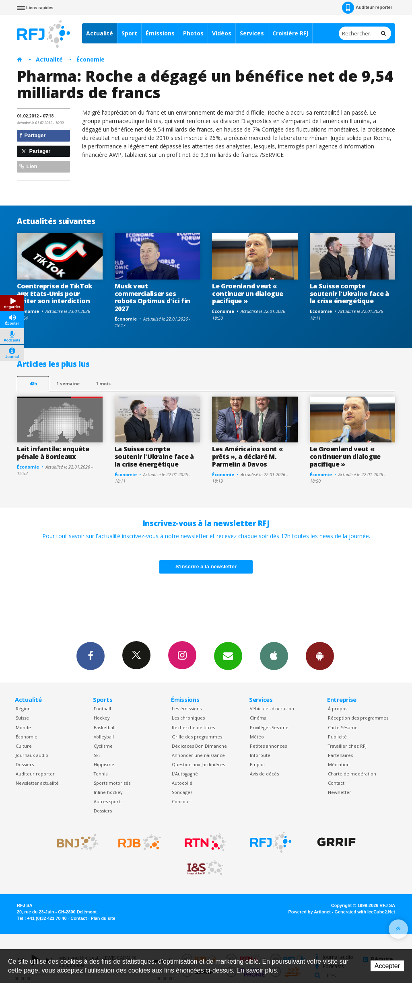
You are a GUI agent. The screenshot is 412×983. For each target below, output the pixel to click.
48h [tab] (33, 383)
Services (252, 33)
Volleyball (104, 736)
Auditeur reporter (35, 773)
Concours (182, 801)
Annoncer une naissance (198, 755)
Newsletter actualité (37, 783)
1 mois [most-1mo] (103, 383)
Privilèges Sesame (269, 727)
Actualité (99, 33)
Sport (129, 33)
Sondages (182, 792)
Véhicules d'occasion (272, 708)
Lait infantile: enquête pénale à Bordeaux (53, 452)
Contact (336, 783)
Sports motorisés (112, 783)
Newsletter (339, 792)
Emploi (257, 764)
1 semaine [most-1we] (68, 383)
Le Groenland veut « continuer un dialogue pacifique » (247, 294)
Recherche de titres (193, 727)
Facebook (90, 655)
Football (102, 708)
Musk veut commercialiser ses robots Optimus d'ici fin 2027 (152, 297)
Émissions (160, 33)
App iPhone (274, 655)
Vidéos (221, 33)
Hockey (101, 717)
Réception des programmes (358, 717)
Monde (23, 727)
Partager (32, 135)
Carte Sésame (343, 727)
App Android (320, 655)
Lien (28, 166)
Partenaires (340, 755)
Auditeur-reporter (367, 8)
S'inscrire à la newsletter (206, 566)
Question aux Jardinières (198, 764)
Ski (97, 755)
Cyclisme (103, 746)
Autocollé (182, 783)
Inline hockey (108, 792)
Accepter (387, 965)
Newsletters (228, 655)
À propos (337, 708)
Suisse (22, 717)
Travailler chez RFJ (347, 746)
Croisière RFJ (290, 33)
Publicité (337, 736)
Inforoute (260, 755)
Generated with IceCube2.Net (365, 911)
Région (23, 708)
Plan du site (103, 918)
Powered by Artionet (309, 911)
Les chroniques (188, 717)
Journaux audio (32, 755)
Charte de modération (352, 773)
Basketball (104, 727)
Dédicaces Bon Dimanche (199, 746)
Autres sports (108, 801)
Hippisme (104, 764)
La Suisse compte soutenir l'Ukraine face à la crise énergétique (349, 294)
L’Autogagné (185, 773)
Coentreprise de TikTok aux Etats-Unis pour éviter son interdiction (54, 294)
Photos (193, 33)
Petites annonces (268, 746)
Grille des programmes (197, 736)
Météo (257, 736)
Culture (24, 746)
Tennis (100, 773)
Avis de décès (264, 773)
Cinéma (258, 717)
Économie (90, 59)
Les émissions (187, 708)
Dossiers (25, 764)
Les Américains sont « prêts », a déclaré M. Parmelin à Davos (247, 456)
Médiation (339, 764)
